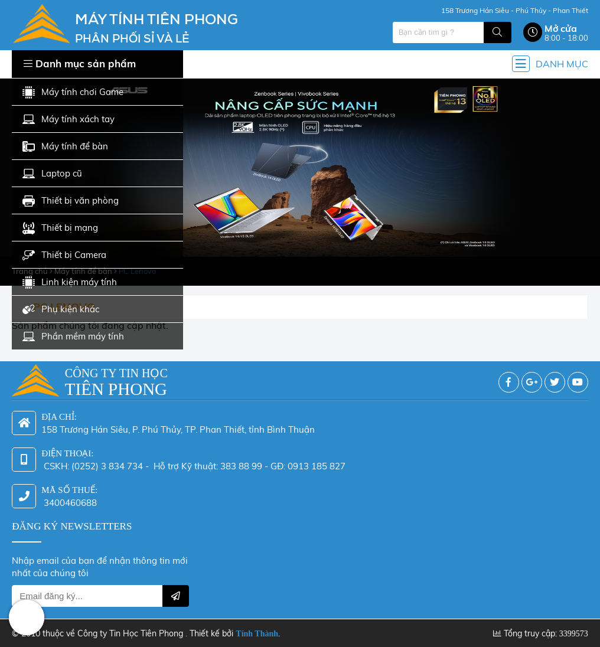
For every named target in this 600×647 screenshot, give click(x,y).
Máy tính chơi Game (72, 92)
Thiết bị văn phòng (70, 201)
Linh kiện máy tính (69, 282)
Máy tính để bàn (65, 146)
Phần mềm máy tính (73, 337)
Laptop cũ (52, 174)
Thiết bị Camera (64, 255)
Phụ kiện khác (60, 309)
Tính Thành (257, 633)
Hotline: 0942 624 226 (26, 617)
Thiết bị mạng (60, 228)
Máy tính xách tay (68, 119)
